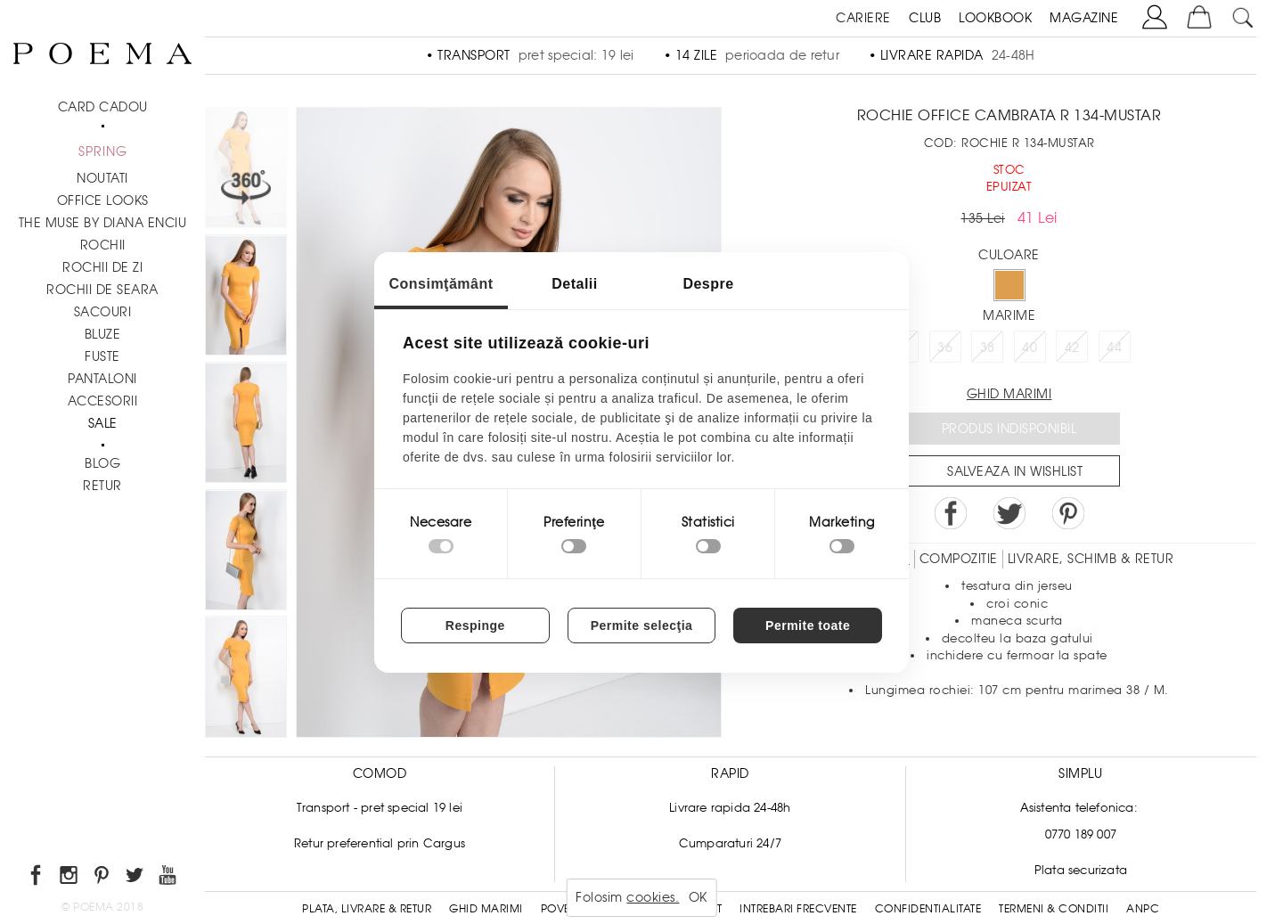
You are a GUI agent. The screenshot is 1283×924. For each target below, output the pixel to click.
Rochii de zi (102, 267)
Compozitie (958, 559)
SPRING (102, 151)
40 (1029, 347)
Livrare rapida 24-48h (729, 807)
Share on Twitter (1009, 513)
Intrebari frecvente (798, 909)
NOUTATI (102, 178)
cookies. (652, 897)
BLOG (102, 463)
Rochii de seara (102, 289)
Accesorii (103, 401)
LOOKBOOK (995, 18)
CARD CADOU (103, 107)
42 (1072, 347)
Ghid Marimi (486, 909)
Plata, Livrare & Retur (366, 909)
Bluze (103, 334)
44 (1114, 347)
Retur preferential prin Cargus (379, 843)
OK (698, 897)
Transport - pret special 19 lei (379, 807)
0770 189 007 (1080, 834)
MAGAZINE (1084, 18)
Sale (103, 423)
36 (944, 347)
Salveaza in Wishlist (1015, 471)
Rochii (103, 245)
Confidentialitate (928, 909)
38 (987, 347)
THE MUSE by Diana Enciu (103, 223)
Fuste (102, 356)
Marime (1009, 315)
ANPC (1142, 909)
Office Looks (103, 200)
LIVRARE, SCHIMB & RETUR (1091, 559)
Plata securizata (1080, 870)
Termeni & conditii (1053, 909)
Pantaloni (102, 379)
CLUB (925, 18)
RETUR (102, 485)
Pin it (1068, 513)
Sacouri (103, 312)
